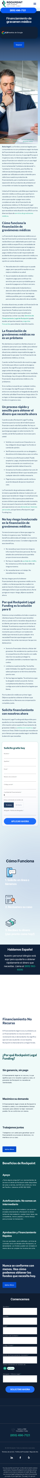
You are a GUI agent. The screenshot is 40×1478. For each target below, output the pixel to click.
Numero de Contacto (11, 1336)
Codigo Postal (8, 1345)
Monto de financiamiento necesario (16, 1355)
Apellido (7, 761)
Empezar (19, 45)
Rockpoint (13, 1448)
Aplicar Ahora (9, 1149)
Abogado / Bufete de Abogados (14, 810)
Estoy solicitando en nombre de (13, 800)
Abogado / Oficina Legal (12, 1374)
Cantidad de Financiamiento (13, 792)
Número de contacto (10, 777)
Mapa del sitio (34, 1452)
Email (6, 769)
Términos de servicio (8, 1452)
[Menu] (35, 4)
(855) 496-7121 (18, 10)
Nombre (6, 753)
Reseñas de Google (15, 33)
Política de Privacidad (22, 1452)
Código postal (8, 784)
